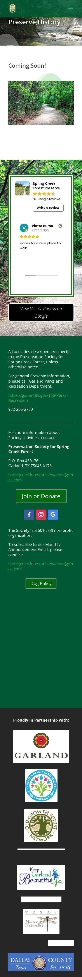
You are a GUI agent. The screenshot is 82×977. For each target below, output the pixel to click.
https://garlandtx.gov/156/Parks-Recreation (38, 398)
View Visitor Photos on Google (41, 312)
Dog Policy (41, 583)
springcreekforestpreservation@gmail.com (40, 477)
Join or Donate (41, 496)
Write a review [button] (48, 207)
